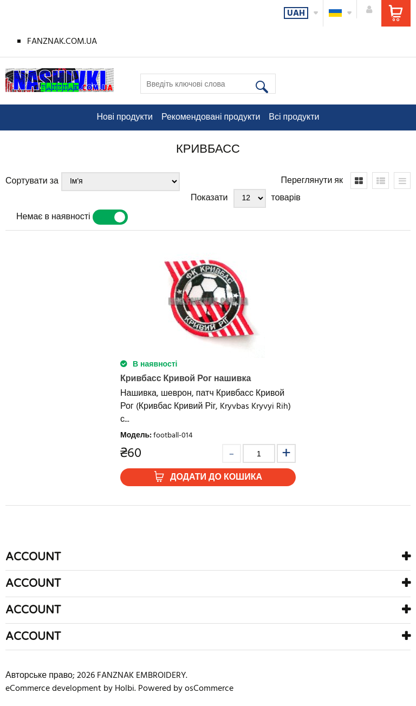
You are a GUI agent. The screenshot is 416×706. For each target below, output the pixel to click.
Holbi (124, 689)
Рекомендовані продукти (210, 117)
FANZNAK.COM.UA (62, 42)
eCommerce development (53, 689)
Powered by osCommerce (185, 689)
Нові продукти (125, 117)
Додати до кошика (216, 477)
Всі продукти (294, 117)
